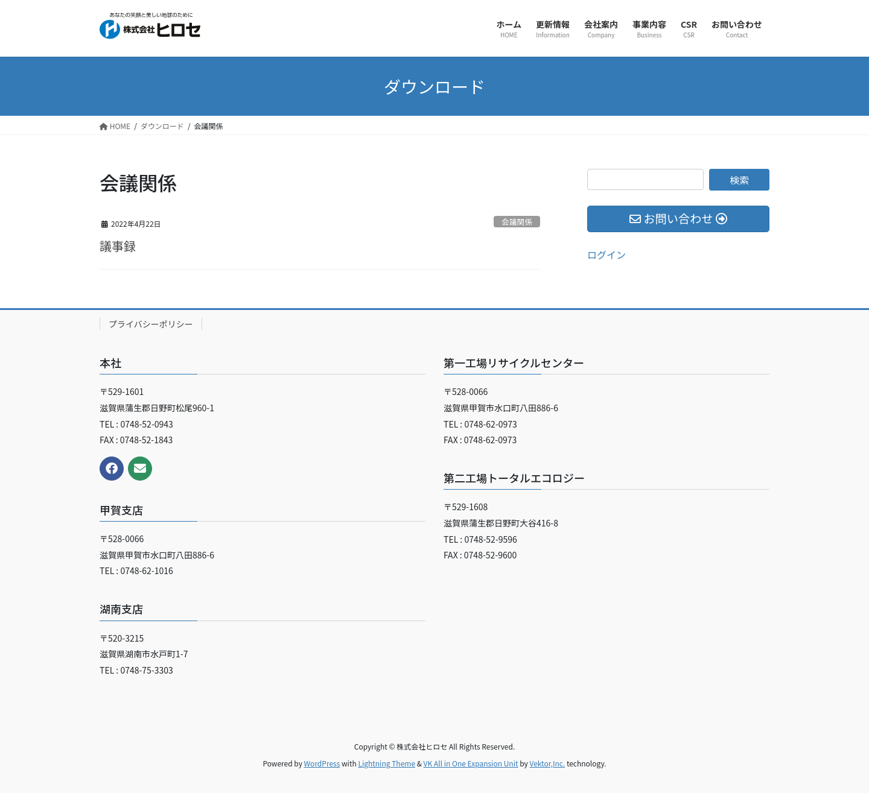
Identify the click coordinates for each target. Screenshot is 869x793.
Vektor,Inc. (547, 763)
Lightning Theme (386, 763)
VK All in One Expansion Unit (471, 763)
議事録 (118, 245)
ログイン (606, 254)
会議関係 (516, 221)
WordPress (322, 763)
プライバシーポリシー (151, 324)
